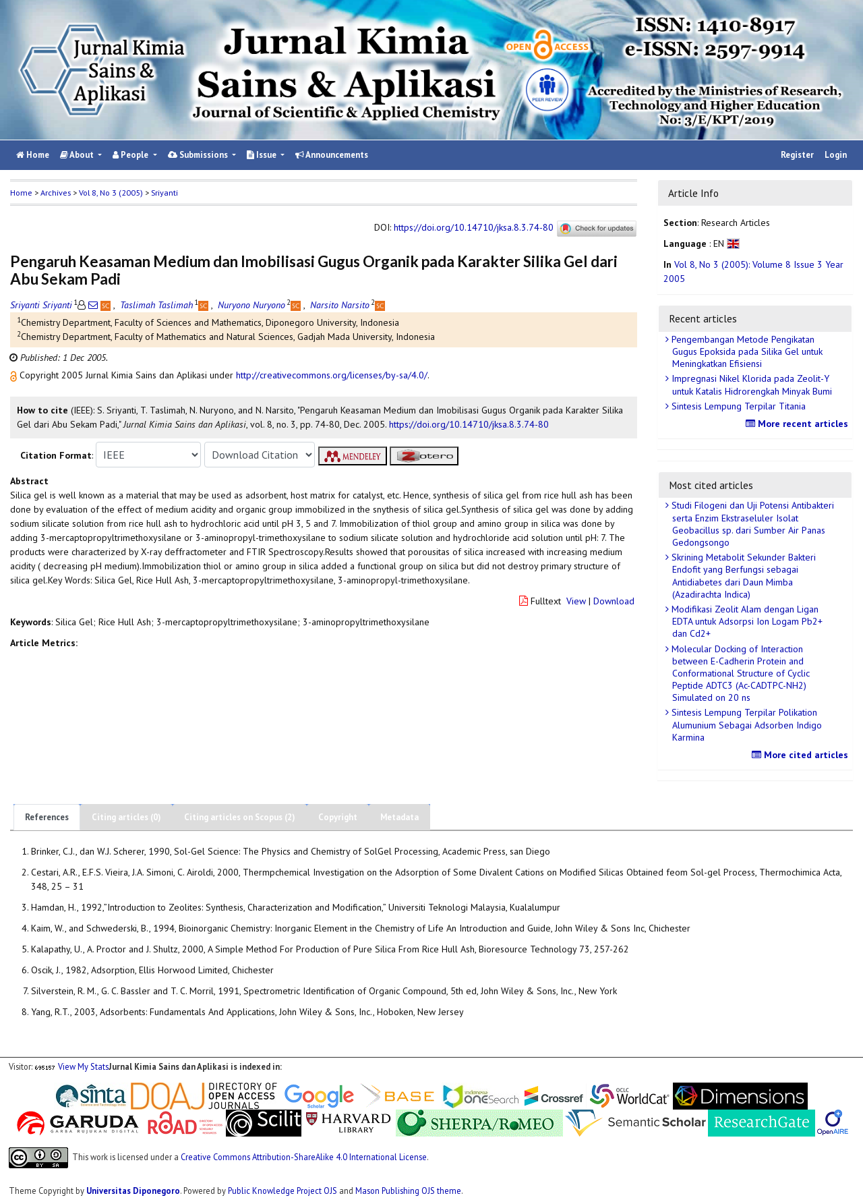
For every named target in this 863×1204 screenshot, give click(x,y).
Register (797, 155)
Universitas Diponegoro (133, 1190)
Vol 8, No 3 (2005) (111, 193)
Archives (55, 193)
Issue (262, 155)
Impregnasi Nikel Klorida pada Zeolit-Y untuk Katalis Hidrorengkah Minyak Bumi (750, 384)
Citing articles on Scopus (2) (239, 817)
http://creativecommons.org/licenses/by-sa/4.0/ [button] (331, 375)
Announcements (331, 155)
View (576, 601)
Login (836, 155)
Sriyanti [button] (164, 193)
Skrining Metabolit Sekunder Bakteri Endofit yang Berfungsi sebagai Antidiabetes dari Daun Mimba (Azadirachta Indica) (742, 575)
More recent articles (798, 424)
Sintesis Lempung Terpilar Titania (737, 406)
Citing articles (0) (126, 817)
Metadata (399, 817)
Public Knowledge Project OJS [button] (282, 1190)
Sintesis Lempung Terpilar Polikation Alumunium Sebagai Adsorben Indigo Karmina (745, 724)
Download (613, 601)
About (78, 155)
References (47, 817)
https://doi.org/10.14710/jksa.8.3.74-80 (474, 228)
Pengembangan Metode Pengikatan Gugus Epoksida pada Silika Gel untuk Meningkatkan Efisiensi (746, 351)
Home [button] (21, 193)
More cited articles (801, 755)
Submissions (199, 155)
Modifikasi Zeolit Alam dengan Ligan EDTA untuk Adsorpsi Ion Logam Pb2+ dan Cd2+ (746, 621)
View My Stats (83, 1066)
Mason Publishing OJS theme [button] (408, 1190)
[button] (15, 375)
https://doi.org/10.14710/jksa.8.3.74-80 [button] (469, 424)
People (131, 155)
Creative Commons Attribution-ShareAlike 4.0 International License (304, 1156)
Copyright (337, 817)
